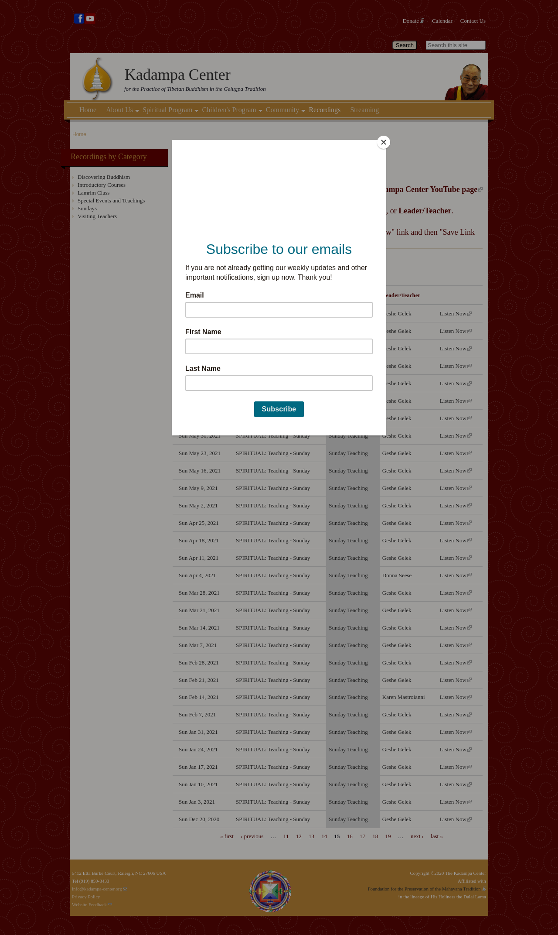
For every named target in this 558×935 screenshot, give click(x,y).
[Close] (383, 142)
